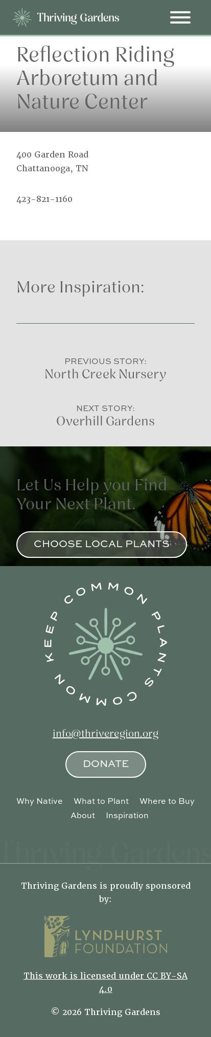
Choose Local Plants (102, 543)
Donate (106, 763)
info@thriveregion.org (105, 734)
